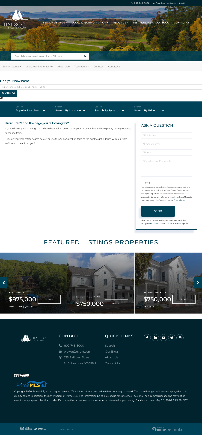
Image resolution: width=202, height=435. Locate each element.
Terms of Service (174, 223)
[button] (85, 56)
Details (49, 299)
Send (158, 211)
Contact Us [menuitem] (182, 22)
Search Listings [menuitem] (54, 22)
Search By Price (144, 110)
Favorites (159, 3)
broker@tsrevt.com (75, 351)
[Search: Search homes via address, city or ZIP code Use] (46, 56)
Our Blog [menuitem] (162, 22)
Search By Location (68, 110)
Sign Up (182, 3)
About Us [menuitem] (119, 22)
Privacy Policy (179, 200)
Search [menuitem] (110, 345)
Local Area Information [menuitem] (89, 22)
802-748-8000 (140, 3)
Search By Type (105, 110)
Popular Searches (27, 110)
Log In (173, 3)
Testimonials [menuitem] (142, 22)
